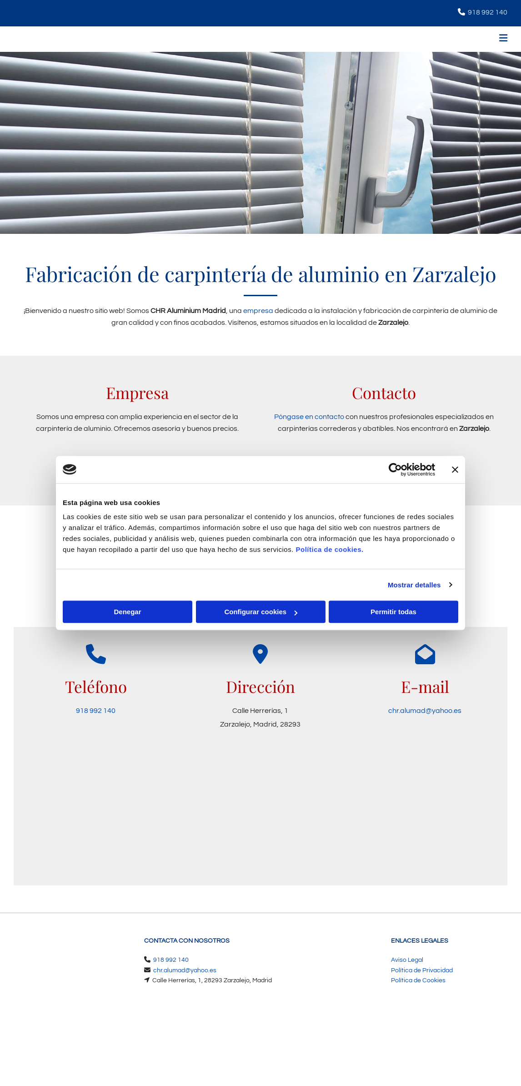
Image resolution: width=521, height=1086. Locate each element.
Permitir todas (393, 612)
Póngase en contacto (309, 416)
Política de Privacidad (422, 970)
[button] (346, 39)
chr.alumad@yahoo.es (424, 710)
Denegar (127, 612)
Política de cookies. (329, 549)
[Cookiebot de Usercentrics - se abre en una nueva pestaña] (395, 469)
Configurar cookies (260, 612)
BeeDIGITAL (484, 1046)
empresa (258, 310)
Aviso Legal (407, 960)
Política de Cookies (418, 980)
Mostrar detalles (414, 585)
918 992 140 (487, 12)
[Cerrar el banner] (455, 469)
